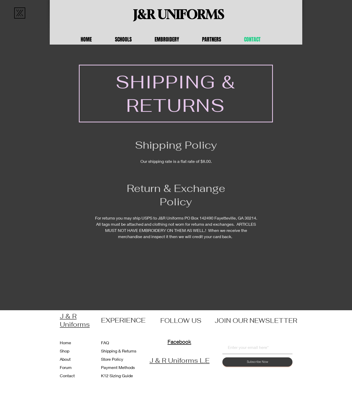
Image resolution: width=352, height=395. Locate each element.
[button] (131, 39)
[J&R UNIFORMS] (178, 15)
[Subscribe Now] (257, 362)
